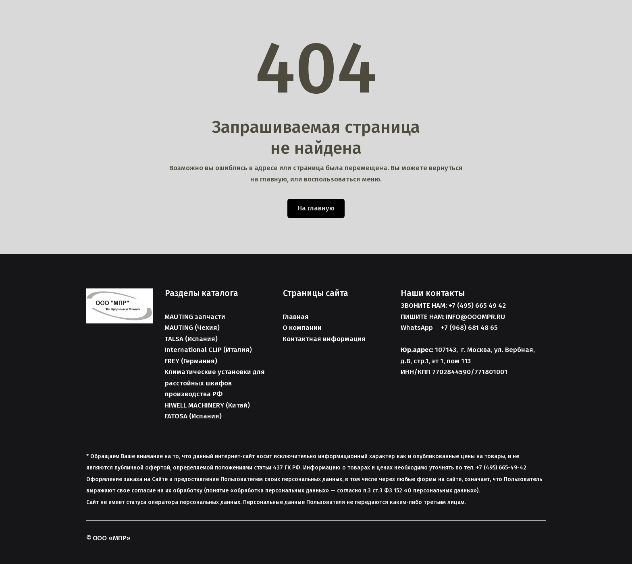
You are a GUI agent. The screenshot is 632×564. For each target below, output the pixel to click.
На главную (316, 208)
